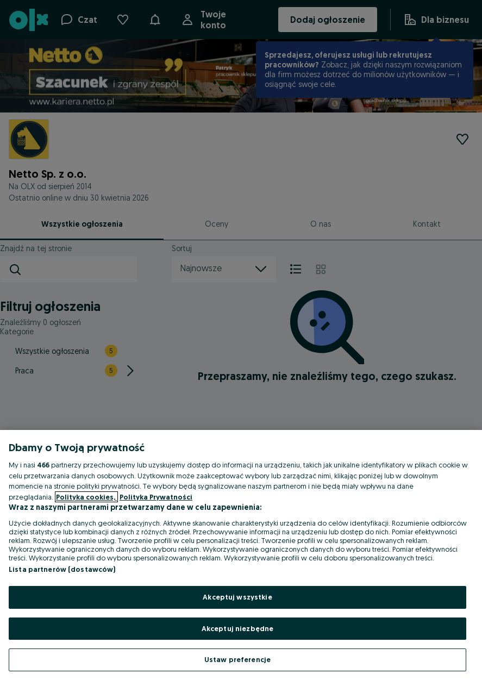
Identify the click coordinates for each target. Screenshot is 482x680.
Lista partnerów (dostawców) (62, 569)
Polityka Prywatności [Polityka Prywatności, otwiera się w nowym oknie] (156, 496)
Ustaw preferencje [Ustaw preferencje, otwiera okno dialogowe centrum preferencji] (237, 659)
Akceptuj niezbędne (237, 628)
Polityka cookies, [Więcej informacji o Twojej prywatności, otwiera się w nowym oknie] (86, 496)
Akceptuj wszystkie (237, 596)
